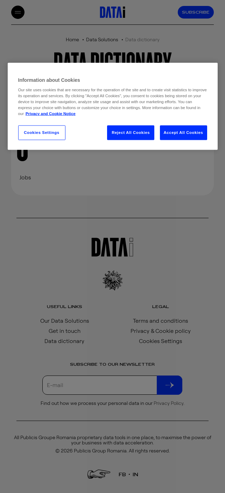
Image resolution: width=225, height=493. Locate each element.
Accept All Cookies (183, 132)
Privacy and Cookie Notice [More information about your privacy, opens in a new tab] (51, 114)
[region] (113, 106)
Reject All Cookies (131, 132)
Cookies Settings (41, 132)
